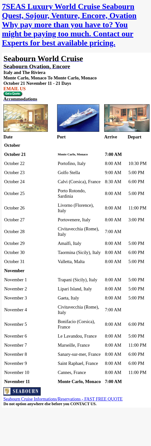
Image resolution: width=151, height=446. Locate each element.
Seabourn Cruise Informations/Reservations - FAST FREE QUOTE (63, 399)
